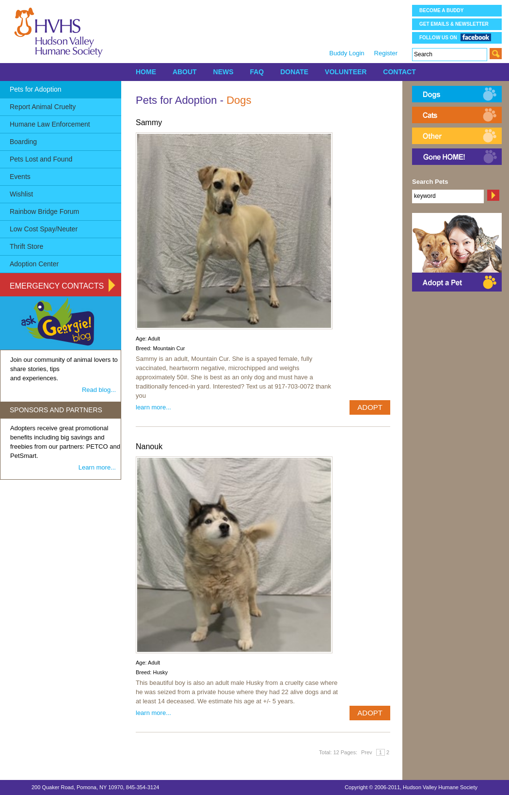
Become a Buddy (441, 10)
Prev (366, 752)
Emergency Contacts (57, 286)
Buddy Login (346, 53)
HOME (146, 72)
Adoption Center (34, 264)
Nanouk (149, 446)
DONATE (294, 72)
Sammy (149, 122)
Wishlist (21, 194)
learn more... (153, 407)
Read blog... (99, 389)
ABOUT (185, 72)
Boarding (23, 142)
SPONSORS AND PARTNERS (56, 410)
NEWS (223, 72)
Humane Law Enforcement (50, 124)
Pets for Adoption (36, 89)
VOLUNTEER (345, 72)
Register (386, 53)
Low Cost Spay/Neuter (44, 229)
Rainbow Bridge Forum (44, 211)
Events (20, 176)
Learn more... (97, 467)
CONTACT (399, 72)
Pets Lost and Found (41, 159)
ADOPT (369, 407)
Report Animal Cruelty (43, 107)
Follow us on (455, 37)
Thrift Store (26, 246)
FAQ (257, 72)
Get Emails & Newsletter (454, 24)
